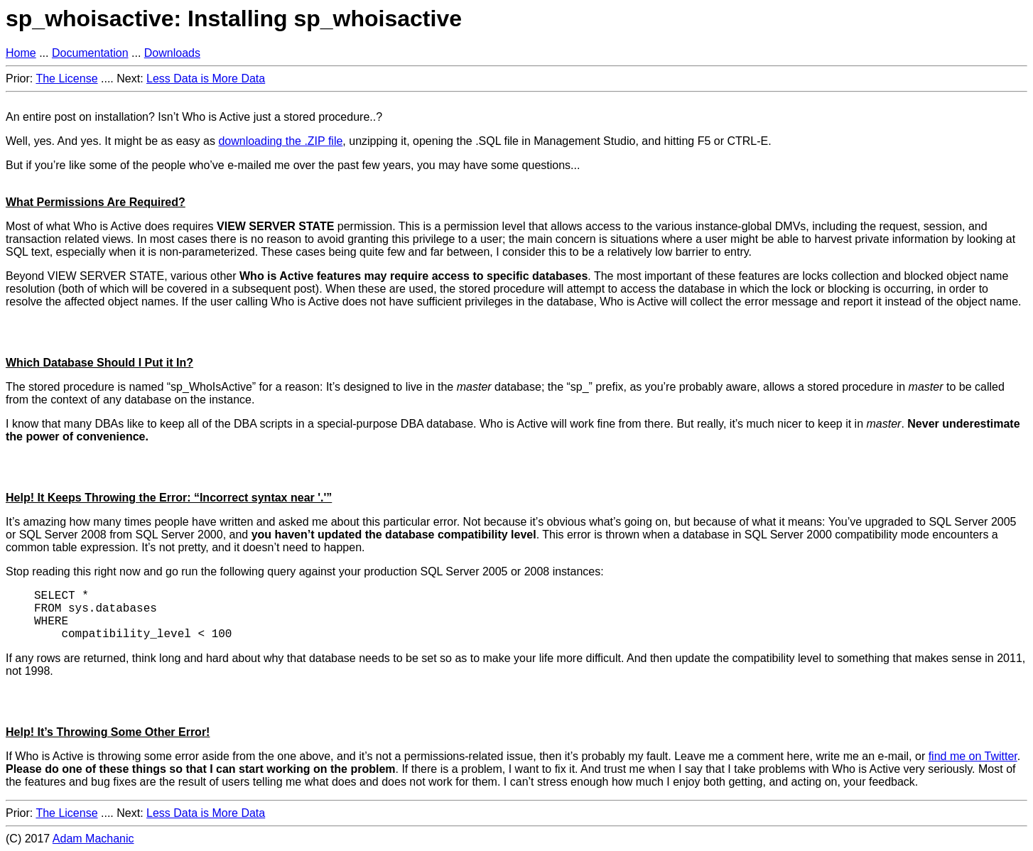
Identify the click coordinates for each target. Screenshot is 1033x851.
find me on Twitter (973, 756)
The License (66, 78)
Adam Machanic (93, 839)
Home (21, 53)
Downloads (172, 53)
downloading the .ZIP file (280, 141)
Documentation (90, 53)
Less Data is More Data (205, 78)
